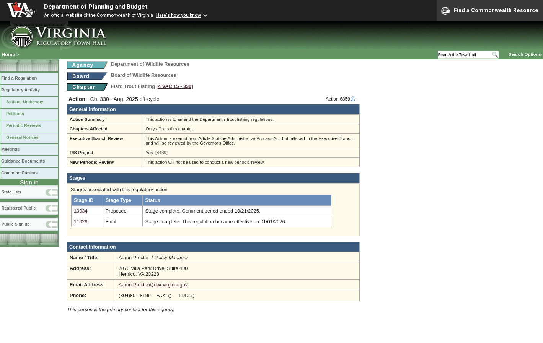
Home (8, 54)
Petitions (15, 113)
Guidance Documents (23, 161)
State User (11, 192)
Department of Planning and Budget (95, 6)
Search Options (525, 54)
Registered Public (19, 208)
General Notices (22, 137)
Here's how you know (178, 15)
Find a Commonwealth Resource (489, 11)
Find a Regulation (19, 78)
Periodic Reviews (23, 125)
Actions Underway (24, 101)
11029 (81, 221)
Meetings (10, 149)
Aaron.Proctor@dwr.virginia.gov (153, 285)
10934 (81, 211)
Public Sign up (15, 224)
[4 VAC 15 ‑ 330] (175, 86)
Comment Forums (19, 173)
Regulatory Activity (20, 90)
